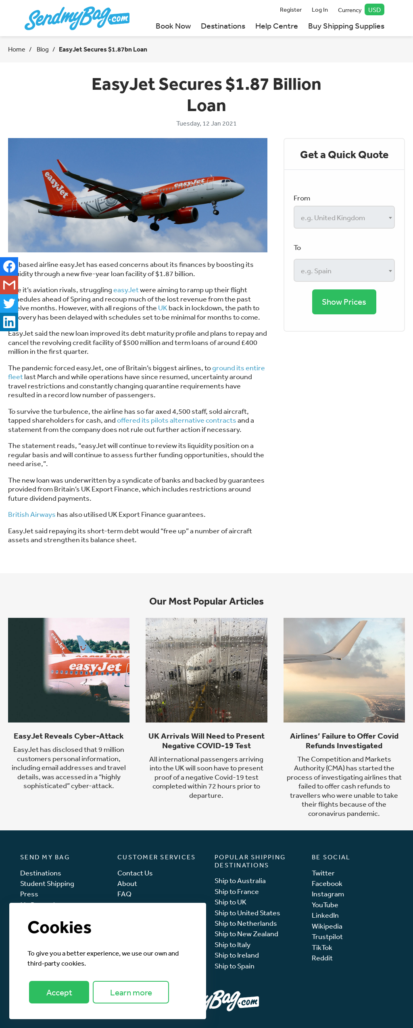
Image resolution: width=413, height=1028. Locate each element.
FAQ (124, 894)
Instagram (328, 894)
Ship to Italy (232, 944)
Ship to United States (247, 912)
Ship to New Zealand (246, 933)
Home (16, 49)
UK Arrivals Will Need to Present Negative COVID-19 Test (206, 740)
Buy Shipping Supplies (346, 25)
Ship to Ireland (237, 955)
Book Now (173, 25)
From (302, 197)
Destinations (223, 25)
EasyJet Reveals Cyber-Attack (69, 736)
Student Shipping (47, 883)
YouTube (325, 904)
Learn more (131, 992)
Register (291, 9)
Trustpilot (327, 936)
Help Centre (276, 25)
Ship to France (237, 891)
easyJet (126, 289)
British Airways (32, 514)
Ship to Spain (234, 966)
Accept (59, 992)
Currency (361, 9)
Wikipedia (327, 926)
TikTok (322, 947)
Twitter (323, 873)
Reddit (322, 958)
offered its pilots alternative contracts (176, 419)
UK (162, 307)
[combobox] (344, 217)
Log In (320, 9)
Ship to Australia (240, 880)
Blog (42, 49)
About (127, 883)
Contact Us (135, 873)
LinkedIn (325, 915)
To (297, 247)
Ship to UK (230, 902)
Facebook (327, 883)
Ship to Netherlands (246, 923)
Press (29, 894)
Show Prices (344, 302)
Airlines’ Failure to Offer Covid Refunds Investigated (344, 740)
